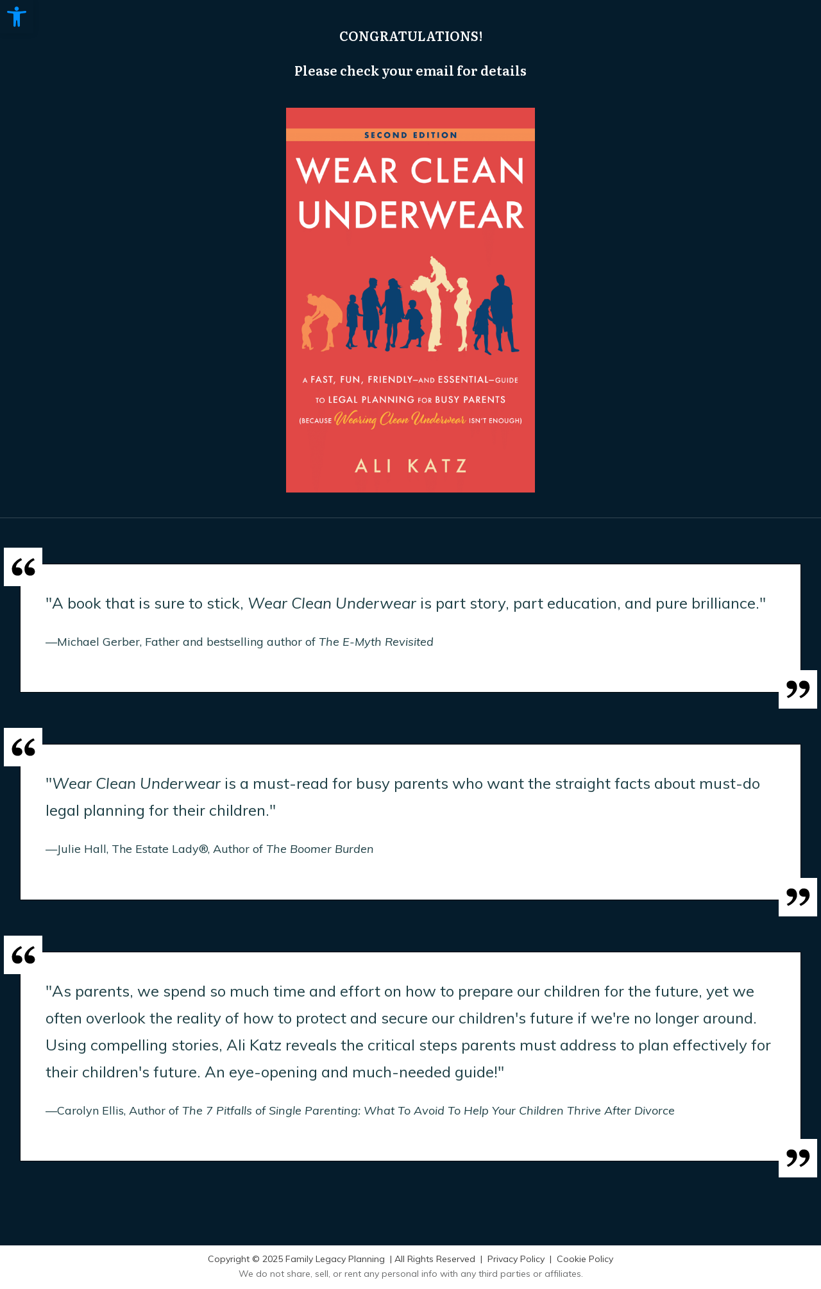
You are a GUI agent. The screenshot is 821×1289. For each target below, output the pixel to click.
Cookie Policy (585, 1259)
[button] (16, 16)
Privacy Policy (516, 1259)
